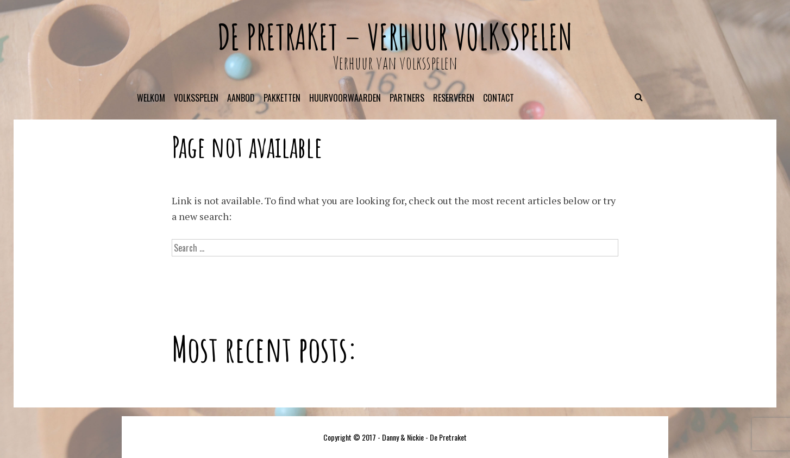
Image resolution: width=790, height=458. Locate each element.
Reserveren (453, 97)
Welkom (151, 97)
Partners (407, 97)
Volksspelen (196, 97)
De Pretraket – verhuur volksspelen (395, 37)
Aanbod (241, 97)
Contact (498, 97)
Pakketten (282, 97)
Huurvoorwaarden (345, 97)
